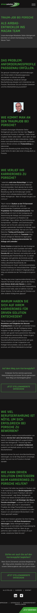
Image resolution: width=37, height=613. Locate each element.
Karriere (18, 590)
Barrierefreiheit (29, 603)
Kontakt (28, 590)
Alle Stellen (7, 590)
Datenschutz (15, 603)
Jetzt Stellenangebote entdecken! (18, 388)
